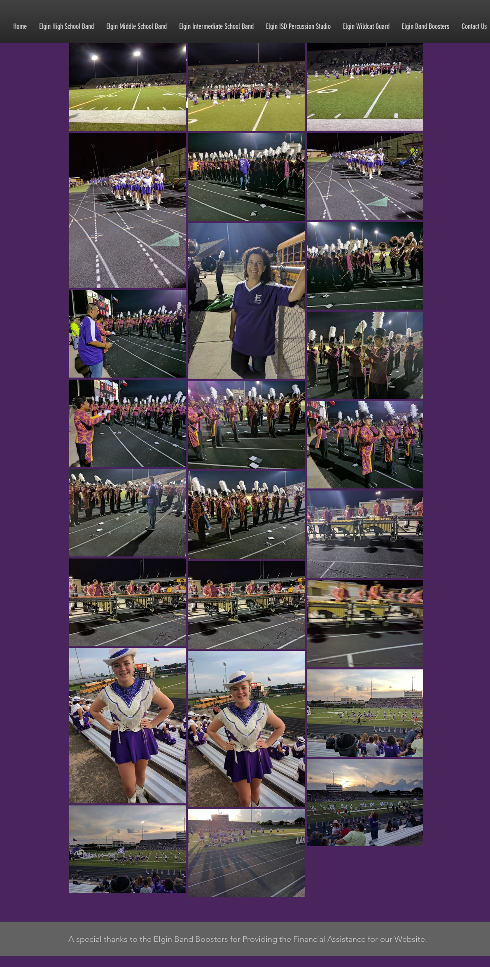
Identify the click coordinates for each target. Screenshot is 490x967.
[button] (66, 26)
